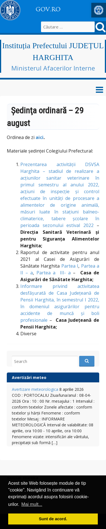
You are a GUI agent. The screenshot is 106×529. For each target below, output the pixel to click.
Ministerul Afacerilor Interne (53, 68)
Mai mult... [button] (31, 504)
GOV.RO (48, 9)
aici (40, 137)
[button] (98, 10)
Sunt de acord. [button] (53, 519)
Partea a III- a (53, 273)
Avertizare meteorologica (35, 389)
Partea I (69, 266)
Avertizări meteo (29, 377)
